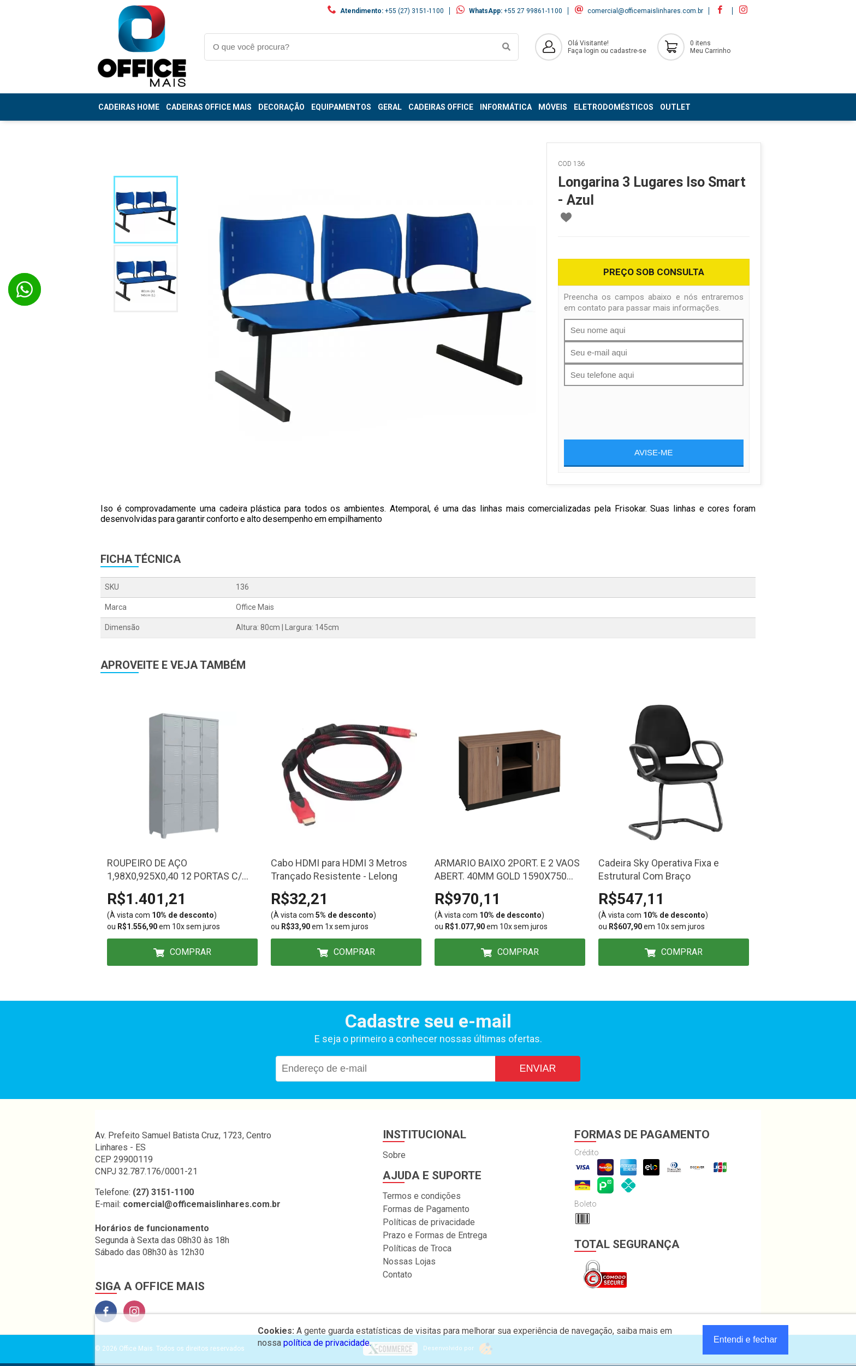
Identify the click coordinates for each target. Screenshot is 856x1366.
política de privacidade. (327, 1343)
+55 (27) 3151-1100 (414, 11)
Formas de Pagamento (426, 1209)
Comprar (190, 952)
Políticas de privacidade (429, 1222)
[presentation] (647, 407)
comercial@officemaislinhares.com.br (645, 11)
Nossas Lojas (409, 1261)
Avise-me (653, 452)
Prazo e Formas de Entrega (435, 1235)
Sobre (394, 1155)
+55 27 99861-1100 (533, 11)
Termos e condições (422, 1196)
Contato (397, 1274)
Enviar (537, 1068)
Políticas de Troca (417, 1248)
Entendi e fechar (745, 1339)
